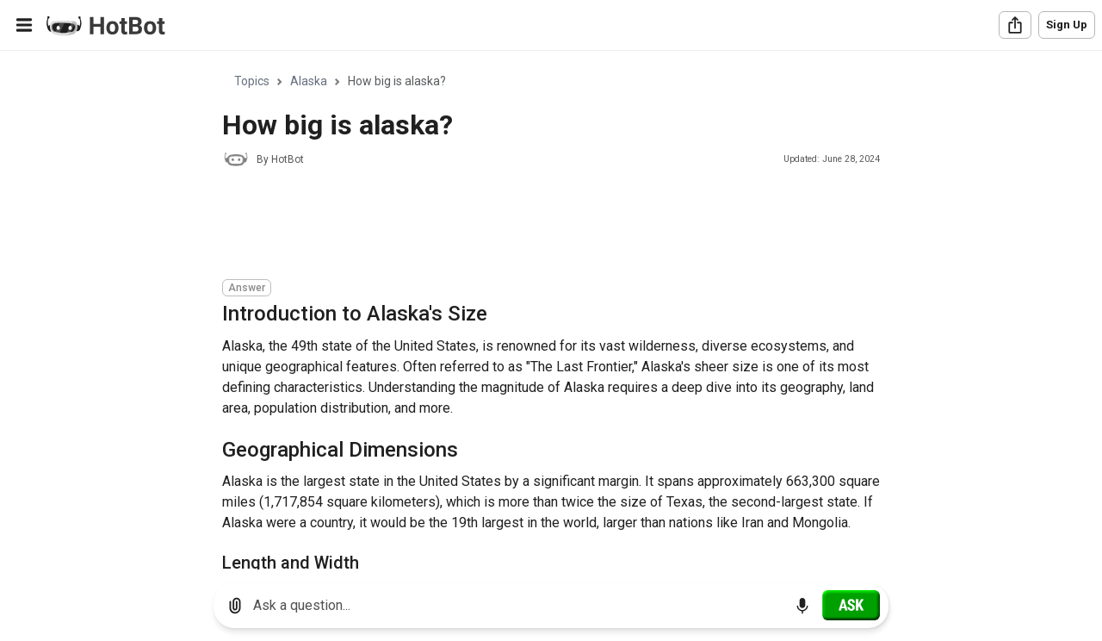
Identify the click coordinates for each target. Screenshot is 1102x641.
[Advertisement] (535, 225)
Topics (251, 81)
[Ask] (851, 604)
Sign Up (1066, 24)
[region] (551, 310)
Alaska (308, 81)
